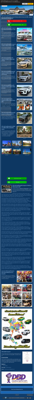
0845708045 (5, 365)
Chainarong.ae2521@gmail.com (10, 368)
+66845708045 (8, 366)
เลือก (25, 3)
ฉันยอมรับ (30, 3)
